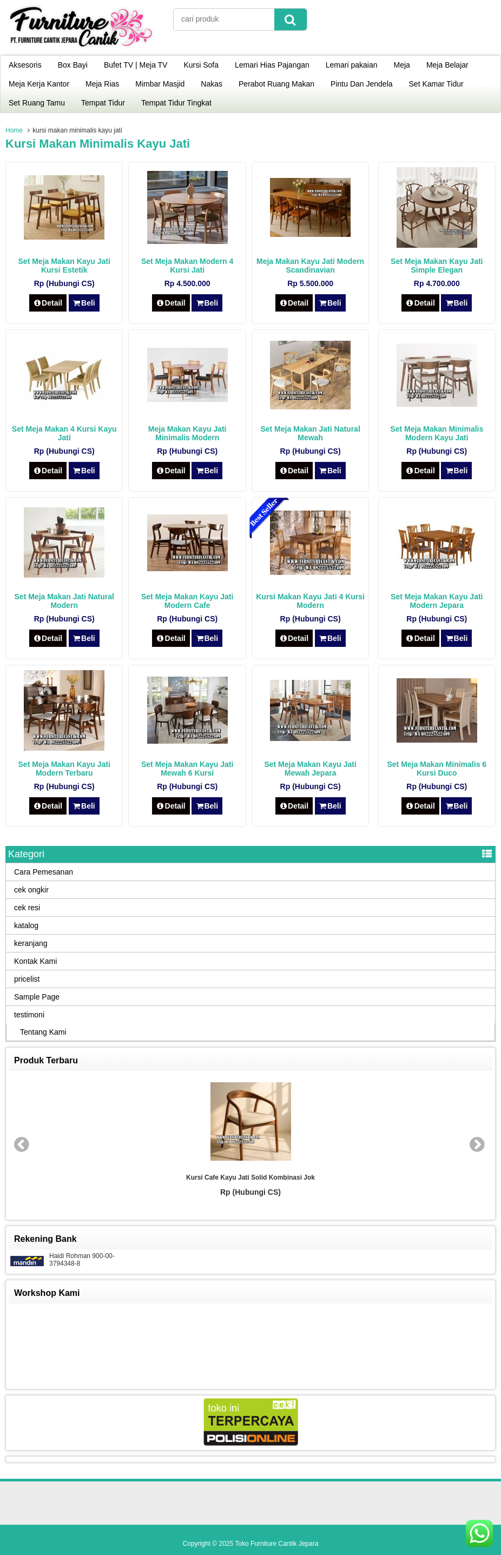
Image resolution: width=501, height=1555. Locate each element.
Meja (402, 65)
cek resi (27, 907)
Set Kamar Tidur (436, 84)
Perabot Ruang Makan (276, 84)
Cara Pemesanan (43, 872)
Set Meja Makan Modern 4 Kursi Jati (187, 265)
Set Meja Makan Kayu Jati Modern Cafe (187, 601)
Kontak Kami (35, 961)
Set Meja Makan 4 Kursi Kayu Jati (64, 433)
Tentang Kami (43, 1032)
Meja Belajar (447, 65)
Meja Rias (102, 84)
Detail (48, 303)
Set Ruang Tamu (37, 102)
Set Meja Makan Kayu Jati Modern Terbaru (64, 768)
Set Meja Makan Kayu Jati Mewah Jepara (310, 768)
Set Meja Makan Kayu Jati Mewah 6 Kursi (187, 768)
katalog (26, 925)
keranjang (31, 943)
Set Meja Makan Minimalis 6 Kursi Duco (436, 768)
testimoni (29, 1014)
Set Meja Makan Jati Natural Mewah (310, 433)
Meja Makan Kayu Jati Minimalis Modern (187, 433)
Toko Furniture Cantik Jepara (276, 1543)
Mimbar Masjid (159, 84)
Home (14, 130)
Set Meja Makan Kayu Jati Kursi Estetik (64, 265)
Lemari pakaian (352, 65)
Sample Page (37, 996)
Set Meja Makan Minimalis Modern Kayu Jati (436, 433)
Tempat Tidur (103, 102)
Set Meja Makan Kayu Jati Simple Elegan (437, 265)
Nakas (211, 84)
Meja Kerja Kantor (39, 84)
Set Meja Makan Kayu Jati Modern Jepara (437, 601)
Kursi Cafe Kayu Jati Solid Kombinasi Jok (250, 1177)
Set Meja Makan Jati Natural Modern (64, 601)
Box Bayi (73, 65)
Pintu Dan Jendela (361, 84)
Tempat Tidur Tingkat (176, 102)
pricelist (26, 979)
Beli (84, 303)
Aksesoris (25, 65)
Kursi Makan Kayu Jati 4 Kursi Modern (310, 601)
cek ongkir (31, 889)
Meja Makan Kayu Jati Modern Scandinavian (310, 265)
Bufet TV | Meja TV (136, 65)
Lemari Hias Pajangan (272, 65)
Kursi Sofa (201, 65)
